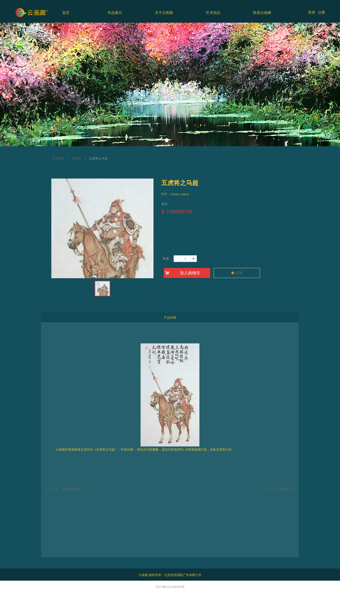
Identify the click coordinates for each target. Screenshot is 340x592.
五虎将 (76, 158)
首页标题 (58, 158)
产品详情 (170, 317)
